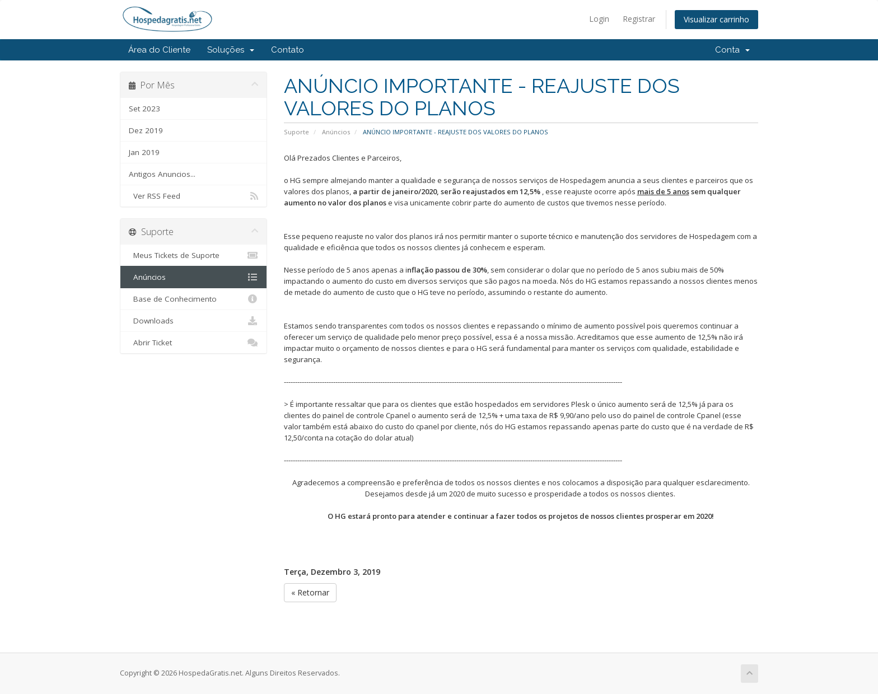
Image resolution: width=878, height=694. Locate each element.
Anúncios (336, 132)
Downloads (193, 320)
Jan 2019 (144, 152)
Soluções (230, 50)
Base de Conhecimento (193, 299)
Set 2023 (144, 109)
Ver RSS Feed (193, 196)
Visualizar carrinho (716, 19)
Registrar (639, 18)
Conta (732, 50)
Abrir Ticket (193, 342)
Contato (287, 50)
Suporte (296, 132)
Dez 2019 (146, 130)
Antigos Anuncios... (162, 174)
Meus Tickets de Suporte (193, 255)
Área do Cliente (159, 50)
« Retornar (310, 592)
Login (599, 18)
